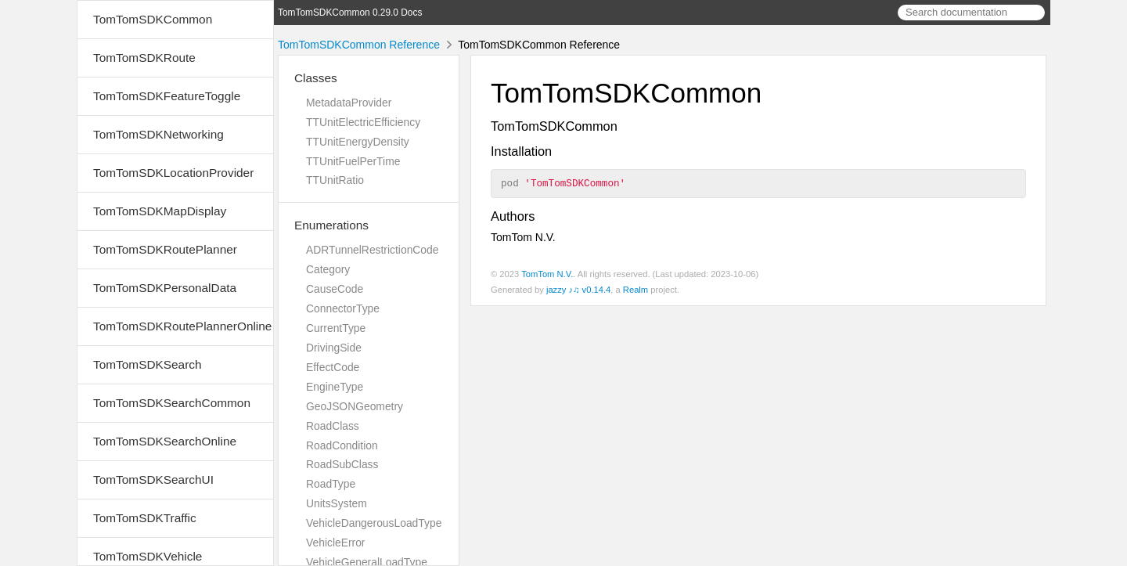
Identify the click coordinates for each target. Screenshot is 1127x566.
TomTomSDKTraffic (144, 518)
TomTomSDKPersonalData (164, 287)
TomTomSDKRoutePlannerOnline (182, 326)
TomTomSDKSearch (147, 364)
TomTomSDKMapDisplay (159, 211)
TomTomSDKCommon (152, 19)
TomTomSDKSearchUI (153, 479)
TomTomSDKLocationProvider (173, 172)
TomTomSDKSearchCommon (171, 402)
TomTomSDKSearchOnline (164, 441)
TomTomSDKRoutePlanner (165, 249)
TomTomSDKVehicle (147, 556)
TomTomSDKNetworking (158, 134)
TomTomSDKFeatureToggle (166, 96)
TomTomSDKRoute (144, 57)
